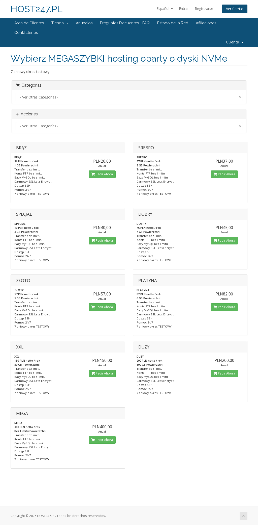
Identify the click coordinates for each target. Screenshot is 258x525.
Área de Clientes (29, 23)
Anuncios (84, 23)
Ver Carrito (234, 8)
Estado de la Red (172, 23)
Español (164, 8)
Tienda (59, 23)
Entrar (184, 8)
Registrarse (204, 8)
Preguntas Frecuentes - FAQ (125, 23)
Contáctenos (26, 32)
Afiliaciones (206, 23)
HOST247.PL (36, 9)
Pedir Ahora (102, 174)
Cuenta (235, 42)
